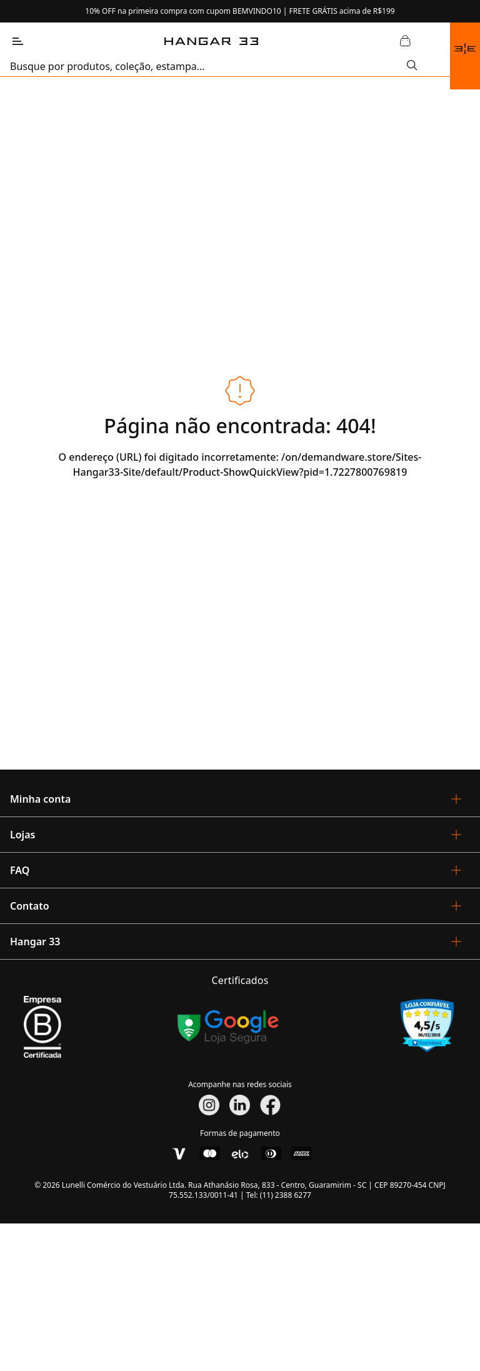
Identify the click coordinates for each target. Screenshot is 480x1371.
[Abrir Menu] (17, 41)
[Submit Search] (412, 66)
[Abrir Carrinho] (405, 41)
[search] (208, 66)
